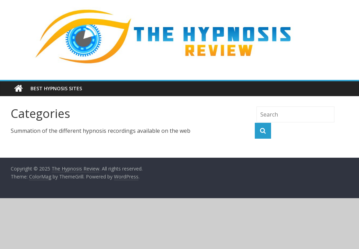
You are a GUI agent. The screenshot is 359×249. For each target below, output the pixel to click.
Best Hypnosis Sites (56, 88)
